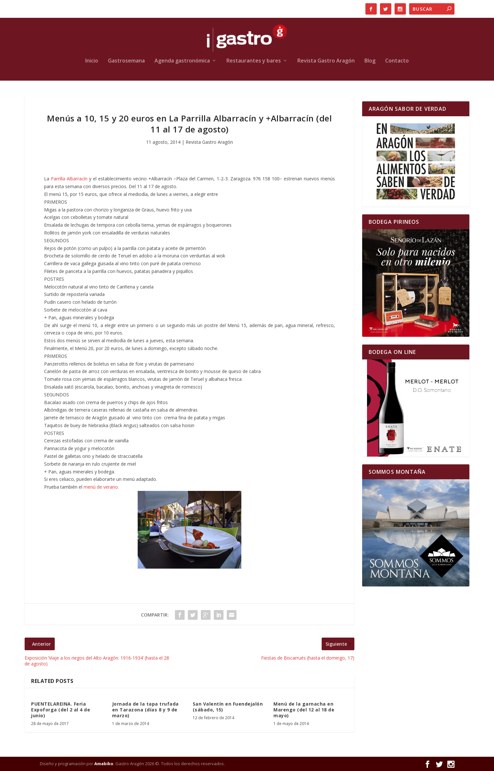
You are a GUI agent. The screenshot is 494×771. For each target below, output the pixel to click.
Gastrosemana (126, 61)
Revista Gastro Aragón (326, 61)
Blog (369, 61)
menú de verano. (101, 487)
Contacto (397, 61)
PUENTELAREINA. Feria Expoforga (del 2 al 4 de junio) (60, 710)
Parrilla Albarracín (69, 179)
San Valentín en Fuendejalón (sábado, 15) (228, 707)
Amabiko (103, 763)
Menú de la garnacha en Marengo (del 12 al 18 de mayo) (303, 710)
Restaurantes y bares (253, 61)
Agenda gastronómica (182, 61)
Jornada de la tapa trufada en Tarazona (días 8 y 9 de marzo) (145, 710)
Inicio (91, 61)
